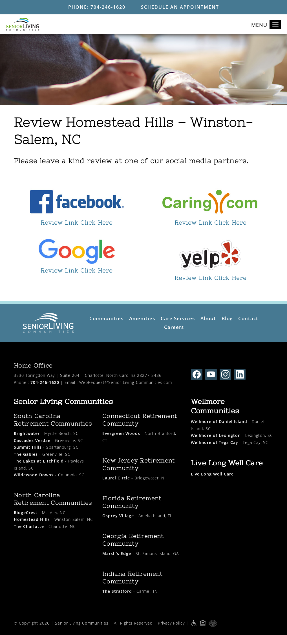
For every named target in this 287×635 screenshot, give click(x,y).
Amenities (142, 318)
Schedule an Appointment (180, 7)
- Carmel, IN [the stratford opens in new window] (130, 591)
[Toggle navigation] (275, 24)
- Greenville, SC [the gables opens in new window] (42, 454)
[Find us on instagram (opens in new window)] (225, 374)
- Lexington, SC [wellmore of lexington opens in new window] (232, 435)
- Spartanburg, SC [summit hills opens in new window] (46, 447)
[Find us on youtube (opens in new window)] (211, 374)
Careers (174, 327)
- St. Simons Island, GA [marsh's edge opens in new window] (140, 553)
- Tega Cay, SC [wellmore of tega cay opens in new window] (229, 442)
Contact (248, 318)
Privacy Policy (171, 622)
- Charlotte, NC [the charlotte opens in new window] (45, 526)
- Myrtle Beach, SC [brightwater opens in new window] (46, 433)
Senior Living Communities (82, 622)
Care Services (178, 318)
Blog (227, 318)
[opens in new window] (76, 202)
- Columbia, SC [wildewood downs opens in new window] (49, 474)
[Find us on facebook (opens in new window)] (196, 374)
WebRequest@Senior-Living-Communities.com (125, 382)
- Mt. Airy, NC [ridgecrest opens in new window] (40, 512)
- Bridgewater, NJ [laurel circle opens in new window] (133, 478)
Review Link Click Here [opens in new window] (77, 222)
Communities (106, 318)
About (208, 318)
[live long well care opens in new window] (212, 474)
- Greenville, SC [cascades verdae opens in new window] (48, 440)
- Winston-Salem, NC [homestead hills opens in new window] (53, 519)
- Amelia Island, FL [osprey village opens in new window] (137, 515)
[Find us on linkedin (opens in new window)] (240, 374)
